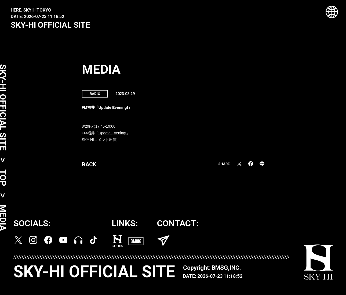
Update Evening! (112, 134)
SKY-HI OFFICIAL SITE (50, 25)
